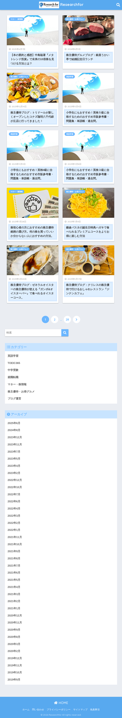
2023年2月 (14, 473)
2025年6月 (14, 423)
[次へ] (76, 319)
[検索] (64, 332)
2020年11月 (15, 622)
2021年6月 (14, 572)
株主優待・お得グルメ (75, 19)
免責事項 (95, 709)
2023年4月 (14, 465)
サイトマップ (80, 709)
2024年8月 (14, 430)
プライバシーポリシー (59, 709)
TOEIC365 (14, 363)
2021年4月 (14, 587)
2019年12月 (15, 658)
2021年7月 (14, 565)
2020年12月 (15, 615)
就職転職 (13, 377)
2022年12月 (15, 480)
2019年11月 (15, 665)
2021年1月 (14, 608)
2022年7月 (14, 494)
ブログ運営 (14, 398)
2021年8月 (14, 558)
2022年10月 (15, 487)
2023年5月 (14, 458)
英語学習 (69, 77)
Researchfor (61, 5)
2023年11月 (15, 444)
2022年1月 (14, 529)
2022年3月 (14, 515)
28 (67, 319)
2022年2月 (14, 522)
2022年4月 (14, 508)
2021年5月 (14, 579)
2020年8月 (14, 636)
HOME (61, 703)
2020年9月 (14, 629)
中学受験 (13, 370)
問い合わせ (38, 709)
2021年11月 (15, 537)
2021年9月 (14, 551)
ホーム (26, 709)
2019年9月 (14, 679)
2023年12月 (15, 437)
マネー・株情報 (16, 19)
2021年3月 (14, 594)
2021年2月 (14, 601)
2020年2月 (14, 651)
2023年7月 (14, 451)
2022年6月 (14, 501)
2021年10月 (15, 544)
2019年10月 (15, 672)
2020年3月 (14, 644)
